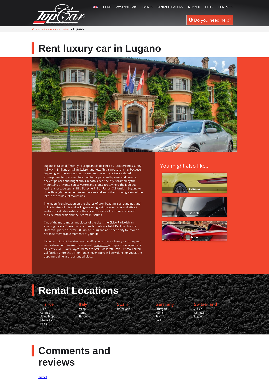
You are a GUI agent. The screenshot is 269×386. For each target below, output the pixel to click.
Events (147, 7)
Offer (209, 7)
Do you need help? (210, 20)
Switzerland (205, 304)
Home (107, 7)
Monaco (194, 7)
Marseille (46, 320)
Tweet (42, 377)
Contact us (101, 245)
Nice (194, 237)
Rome (82, 313)
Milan (82, 309)
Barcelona (123, 309)
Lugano (199, 316)
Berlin (159, 320)
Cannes (45, 313)
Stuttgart (161, 309)
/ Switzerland (62, 29)
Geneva (194, 189)
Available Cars (126, 7)
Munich (160, 313)
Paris (43, 324)
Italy (83, 304)
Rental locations (170, 7)
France (47, 304)
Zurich (194, 213)
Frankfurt (162, 316)
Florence (84, 316)
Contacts (225, 7)
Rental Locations (78, 290)
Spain (122, 304)
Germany (165, 304)
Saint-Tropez (48, 316)
